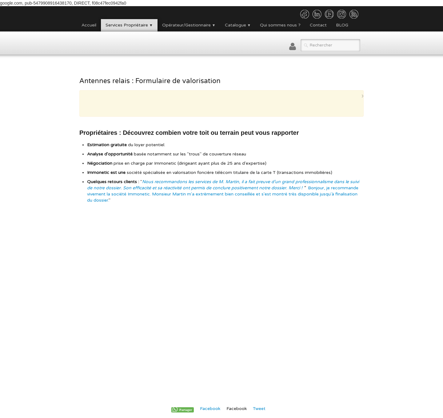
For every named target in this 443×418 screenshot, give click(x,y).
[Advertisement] (220, 103)
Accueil (89, 25)
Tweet (259, 408)
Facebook (210, 408)
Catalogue (238, 25)
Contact (318, 25)
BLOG (342, 25)
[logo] (79, 43)
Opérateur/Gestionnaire (189, 25)
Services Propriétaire (129, 25)
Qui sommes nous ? (280, 25)
